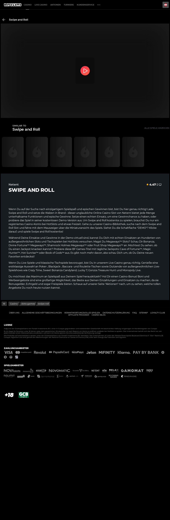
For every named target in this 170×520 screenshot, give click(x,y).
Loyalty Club (157, 313)
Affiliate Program (78, 315)
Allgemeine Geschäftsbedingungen (42, 313)
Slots (38, 241)
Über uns (14, 313)
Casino (28, 5)
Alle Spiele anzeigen (156, 128)
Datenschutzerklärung (116, 313)
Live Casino (41, 5)
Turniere (69, 5)
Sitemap (143, 313)
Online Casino (102, 212)
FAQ (134, 313)
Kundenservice (85, 5)
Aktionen (55, 5)
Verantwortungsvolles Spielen (82, 313)
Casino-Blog (99, 315)
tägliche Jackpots (108, 249)
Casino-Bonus (127, 276)
